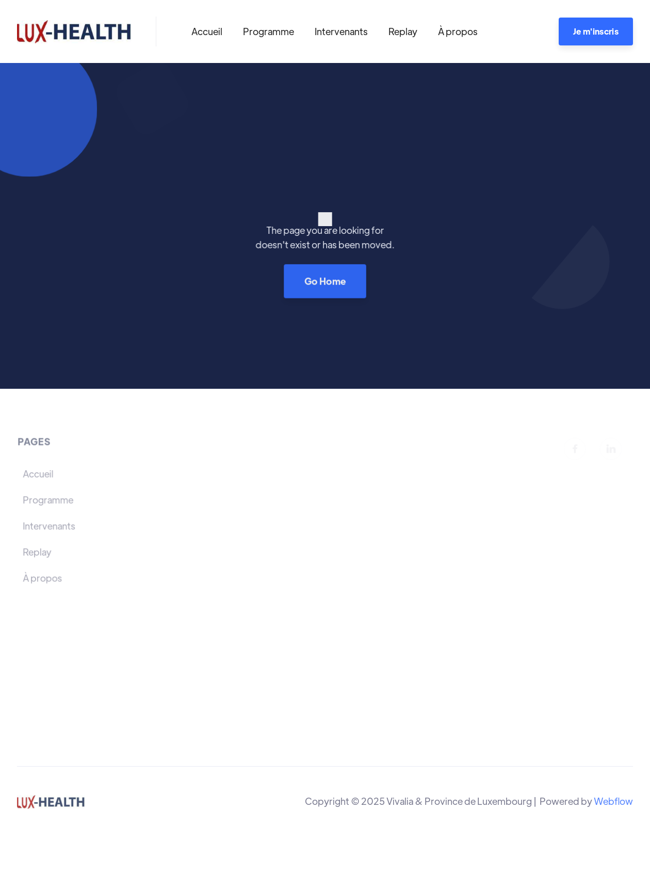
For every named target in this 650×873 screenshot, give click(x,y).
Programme (268, 31)
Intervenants (341, 31)
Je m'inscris (596, 31)
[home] (74, 31)
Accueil (206, 31)
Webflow (613, 801)
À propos (458, 31)
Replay (402, 31)
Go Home (325, 281)
